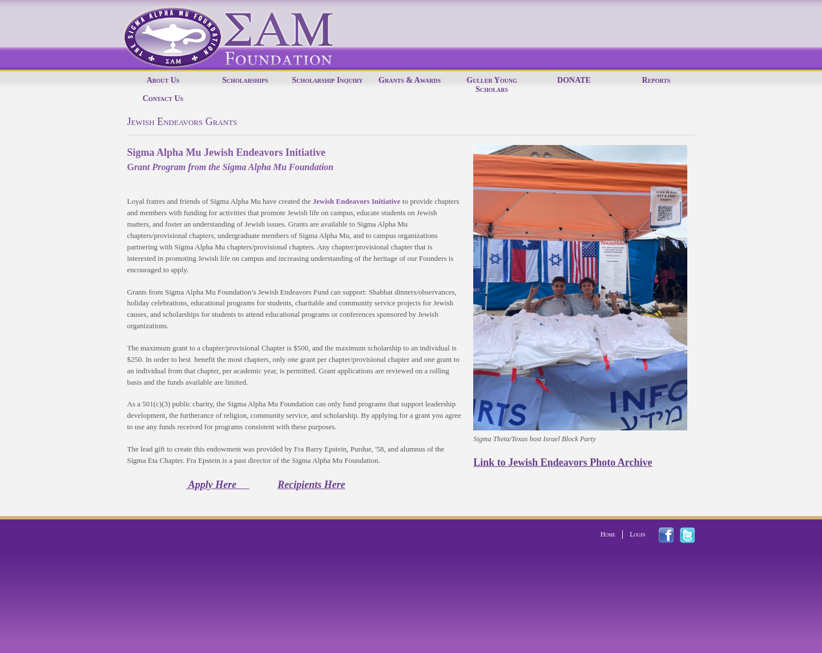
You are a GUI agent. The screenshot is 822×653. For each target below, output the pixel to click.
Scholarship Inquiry (327, 80)
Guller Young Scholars (491, 85)
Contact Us (163, 98)
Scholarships (245, 80)
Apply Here (217, 484)
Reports (656, 80)
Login (637, 534)
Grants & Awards (409, 80)
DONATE (574, 80)
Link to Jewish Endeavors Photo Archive (562, 462)
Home (608, 534)
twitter (694, 535)
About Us (163, 80)
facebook (672, 535)
